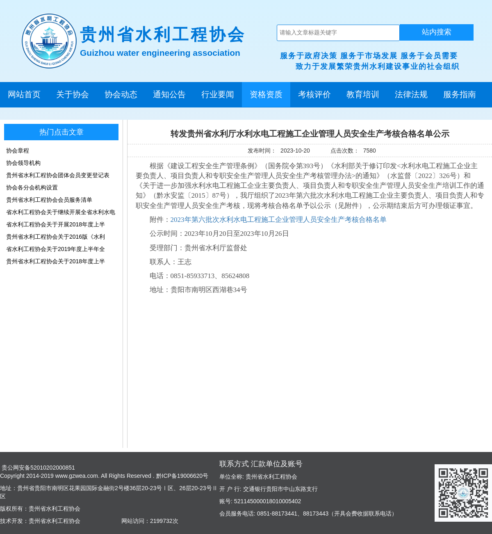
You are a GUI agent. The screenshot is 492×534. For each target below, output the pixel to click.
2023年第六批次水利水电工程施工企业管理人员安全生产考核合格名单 (279, 220)
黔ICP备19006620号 (182, 475)
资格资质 (266, 94)
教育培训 (362, 94)
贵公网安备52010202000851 (37, 467)
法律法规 (411, 94)
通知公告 (169, 94)
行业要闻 (217, 94)
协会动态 (121, 94)
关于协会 (72, 94)
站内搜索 (436, 32)
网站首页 (24, 94)
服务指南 (459, 94)
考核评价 (314, 94)
